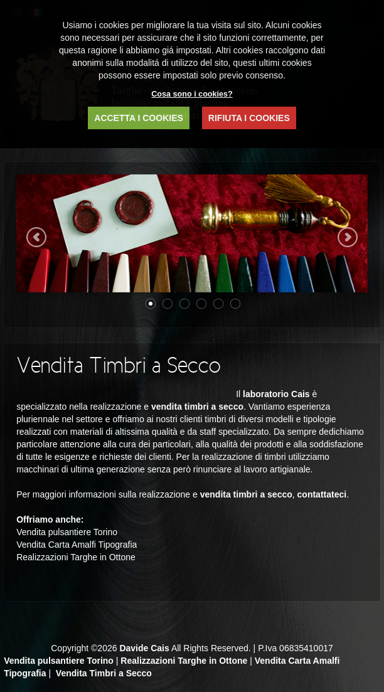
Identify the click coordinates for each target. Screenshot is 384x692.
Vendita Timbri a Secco (104, 673)
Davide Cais (144, 648)
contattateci (322, 494)
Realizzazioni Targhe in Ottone (183, 661)
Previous (36, 237)
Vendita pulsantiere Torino (59, 661)
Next (348, 237)
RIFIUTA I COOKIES (249, 118)
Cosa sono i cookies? (191, 94)
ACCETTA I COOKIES (138, 118)
